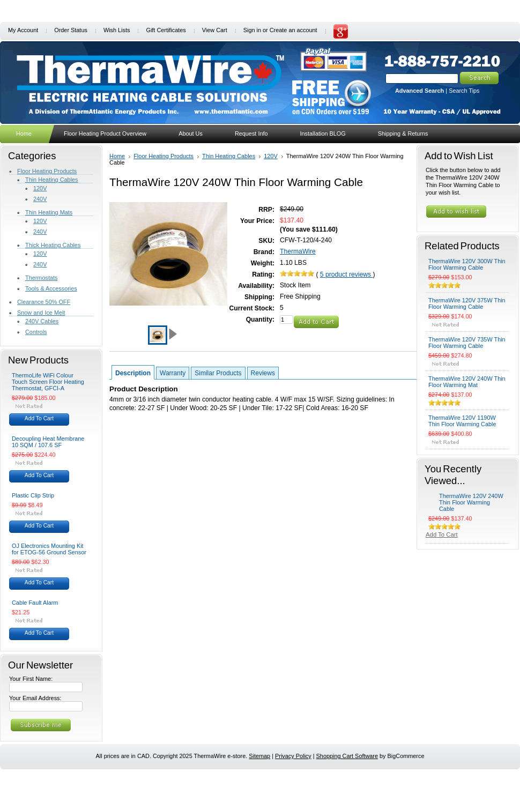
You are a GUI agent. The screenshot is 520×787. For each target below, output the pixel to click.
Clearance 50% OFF (43, 302)
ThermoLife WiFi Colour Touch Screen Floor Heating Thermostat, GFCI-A (48, 381)
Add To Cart (39, 418)
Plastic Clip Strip (33, 495)
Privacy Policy (293, 756)
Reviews (263, 373)
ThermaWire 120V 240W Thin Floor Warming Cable (471, 502)
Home (117, 156)
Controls (36, 332)
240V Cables (41, 321)
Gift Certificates (165, 30)
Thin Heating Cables (51, 179)
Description (133, 373)
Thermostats (41, 277)
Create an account (293, 30)
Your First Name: (31, 678)
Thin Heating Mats (48, 212)
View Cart (214, 30)
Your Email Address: (35, 698)
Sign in (252, 30)
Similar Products (218, 373)
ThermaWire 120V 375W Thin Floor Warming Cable (467, 303)
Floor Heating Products (47, 171)
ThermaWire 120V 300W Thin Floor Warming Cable (467, 264)
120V (40, 188)
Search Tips (464, 90)
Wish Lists (116, 30)
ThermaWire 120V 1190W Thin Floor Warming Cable (462, 420)
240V (40, 199)
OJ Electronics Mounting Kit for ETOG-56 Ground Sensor (49, 549)
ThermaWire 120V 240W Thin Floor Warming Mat (467, 381)
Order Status (70, 30)
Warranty (172, 373)
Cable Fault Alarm (35, 602)
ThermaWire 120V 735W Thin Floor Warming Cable (467, 342)
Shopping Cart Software (347, 756)
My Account (23, 30)
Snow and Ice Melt (41, 312)
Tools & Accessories (51, 288)
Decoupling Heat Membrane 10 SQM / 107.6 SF (48, 441)
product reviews (346, 274)
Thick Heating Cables (52, 245)
